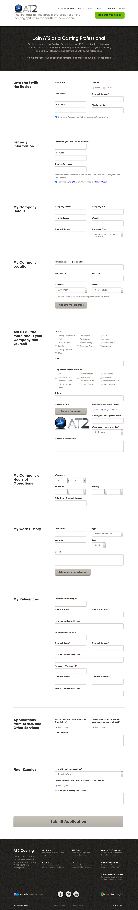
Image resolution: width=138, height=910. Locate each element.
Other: (58, 358)
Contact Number (100, 94)
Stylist (104, 336)
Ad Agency (107, 346)
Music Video (107, 374)
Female (109, 88)
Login (122, 8)
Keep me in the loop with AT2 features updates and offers (82, 117)
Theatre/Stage (63, 377)
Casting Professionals (111, 850)
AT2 (26, 8)
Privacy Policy (101, 182)
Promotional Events (110, 381)
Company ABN (98, 207)
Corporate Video (64, 381)
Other (59, 353)
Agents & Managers (110, 863)
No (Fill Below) (110, 410)
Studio (60, 339)
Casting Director (64, 350)
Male (97, 88)
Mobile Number (99, 105)
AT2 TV (81, 8)
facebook (61, 894)
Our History (47, 850)
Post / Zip (96, 274)
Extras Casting (86, 343)
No (67, 727)
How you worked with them (67, 621)
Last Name (60, 94)
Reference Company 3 (65, 666)
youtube (77, 894)
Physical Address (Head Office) (70, 262)
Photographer (85, 339)
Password (59, 153)
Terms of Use (71, 182)
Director (60, 346)
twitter (69, 894)
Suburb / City (61, 274)
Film (59, 374)
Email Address (62, 105)
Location (59, 540)
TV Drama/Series (64, 384)
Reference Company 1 (65, 599)
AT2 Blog (76, 850)
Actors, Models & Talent (112, 875)
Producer (106, 339)
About (100, 8)
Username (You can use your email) (72, 142)
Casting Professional (66, 336)
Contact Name (62, 609)
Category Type (99, 229)
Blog (90, 8)
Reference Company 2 (65, 632)
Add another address (71, 305)
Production (60, 529)
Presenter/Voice (86, 384)
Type (94, 529)
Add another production (73, 572)
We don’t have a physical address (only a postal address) (83, 297)
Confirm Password (63, 164)
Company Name (62, 207)
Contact (111, 8)
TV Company (85, 336)
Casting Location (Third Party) (107, 416)
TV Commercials (87, 381)
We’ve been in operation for (105, 427)
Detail (58, 552)
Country (58, 285)
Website (96, 218)
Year (94, 540)
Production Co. (108, 343)
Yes (96, 410)
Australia (24, 894)
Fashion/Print (85, 377)
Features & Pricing (65, 8)
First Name (60, 82)
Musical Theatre (86, 374)
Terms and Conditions (61, 905)
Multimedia (107, 377)
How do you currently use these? (70, 791)
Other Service (61, 733)
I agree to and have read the (82, 182)
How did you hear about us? (68, 769)
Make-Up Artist (63, 343)
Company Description (66, 438)
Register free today (109, 15)
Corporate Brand (87, 346)
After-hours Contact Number (68, 498)
